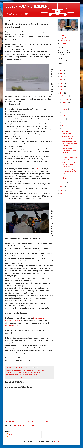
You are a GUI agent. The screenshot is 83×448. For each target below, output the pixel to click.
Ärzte (11, 370)
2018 (62, 93)
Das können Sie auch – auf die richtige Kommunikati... (69, 165)
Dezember (65, 96)
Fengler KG (63, 38)
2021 (62, 83)
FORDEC (38, 169)
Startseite (30, 421)
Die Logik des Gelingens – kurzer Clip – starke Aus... (69, 172)
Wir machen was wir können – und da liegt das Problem (69, 158)
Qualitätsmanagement (26, 374)
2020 (62, 86)
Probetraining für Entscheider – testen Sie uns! (69, 150)
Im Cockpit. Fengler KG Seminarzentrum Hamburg (27, 377)
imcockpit (12, 437)
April (64, 122)
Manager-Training (21, 372)
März (64, 125)
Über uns (63, 35)
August (64, 109)
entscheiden (17, 370)
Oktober (65, 102)
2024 (62, 73)
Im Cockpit (63, 43)
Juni (63, 116)
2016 (62, 190)
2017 (62, 187)
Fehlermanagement (28, 370)
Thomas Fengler (65, 40)
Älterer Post (49, 421)
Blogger (56, 441)
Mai (63, 119)
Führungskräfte (39, 370)
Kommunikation (11, 372)
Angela (11, 434)
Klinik (46, 370)
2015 (62, 193)
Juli (63, 112)
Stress (35, 374)
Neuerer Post (10, 421)
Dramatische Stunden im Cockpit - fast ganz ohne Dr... (69, 143)
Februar (65, 129)
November (65, 99)
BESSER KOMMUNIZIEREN (26, 7)
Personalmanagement (12, 374)
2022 (62, 80)
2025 (62, 70)
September (66, 106)
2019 (62, 90)
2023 (62, 76)
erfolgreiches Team (12, 326)
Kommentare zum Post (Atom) (24, 425)
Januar (64, 183)
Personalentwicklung (34, 372)
